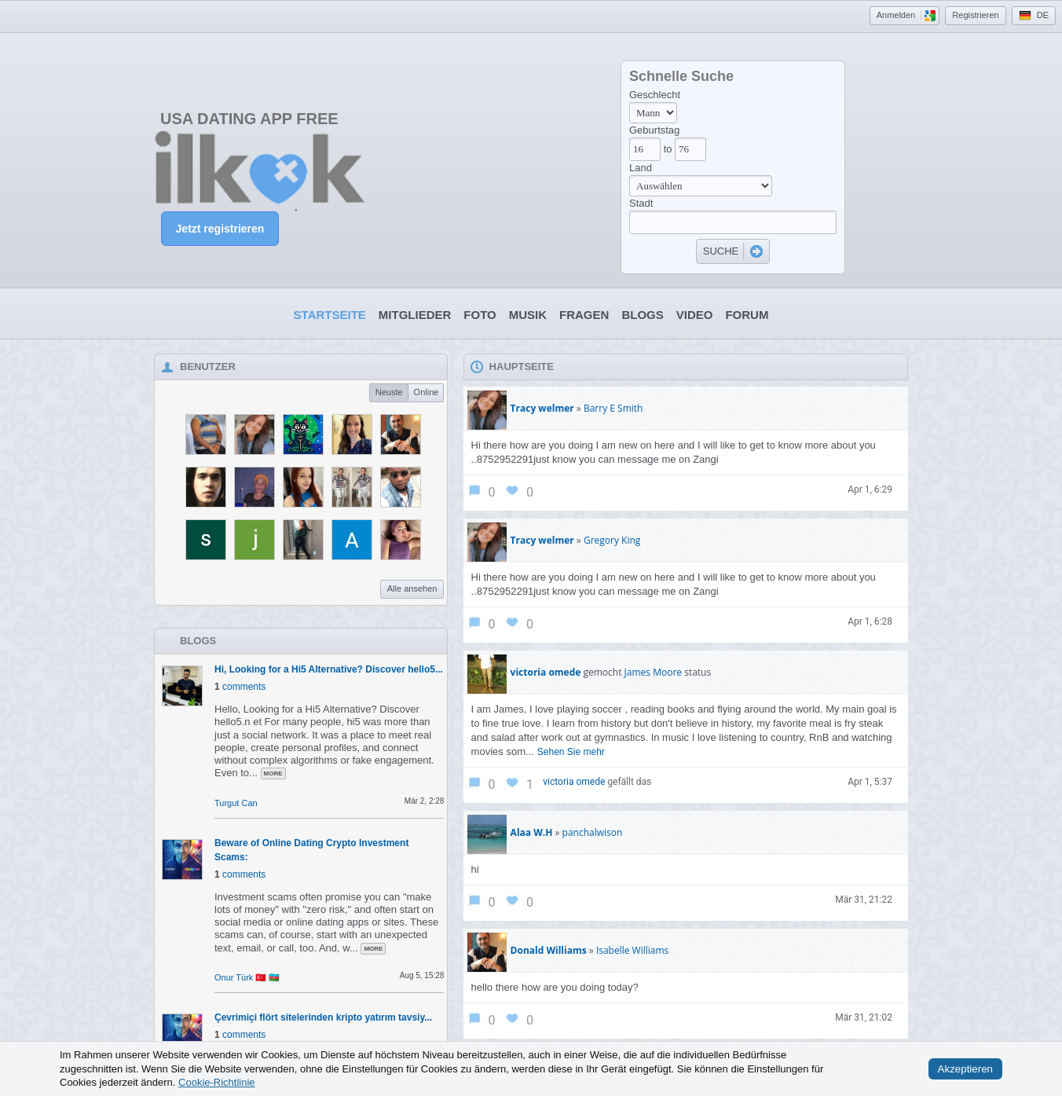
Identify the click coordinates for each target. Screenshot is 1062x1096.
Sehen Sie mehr (571, 751)
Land (640, 168)
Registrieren (975, 15)
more (273, 773)
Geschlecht (654, 95)
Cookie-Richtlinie (216, 1082)
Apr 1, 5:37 (870, 781)
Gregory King (612, 540)
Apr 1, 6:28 (870, 621)
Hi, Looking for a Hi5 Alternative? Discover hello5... (328, 669)
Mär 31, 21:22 (863, 899)
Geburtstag (654, 130)
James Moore (653, 672)
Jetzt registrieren (220, 228)
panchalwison (592, 832)
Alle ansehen (412, 588)
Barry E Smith (613, 408)
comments (244, 686)
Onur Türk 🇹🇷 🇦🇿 (247, 977)
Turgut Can (236, 803)
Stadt (641, 203)
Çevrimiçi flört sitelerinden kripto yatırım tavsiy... (323, 1017)
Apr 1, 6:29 (870, 489)
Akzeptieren (965, 1069)
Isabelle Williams (632, 950)
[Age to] (690, 149)
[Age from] (645, 149)
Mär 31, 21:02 (863, 1017)
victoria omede (574, 781)
